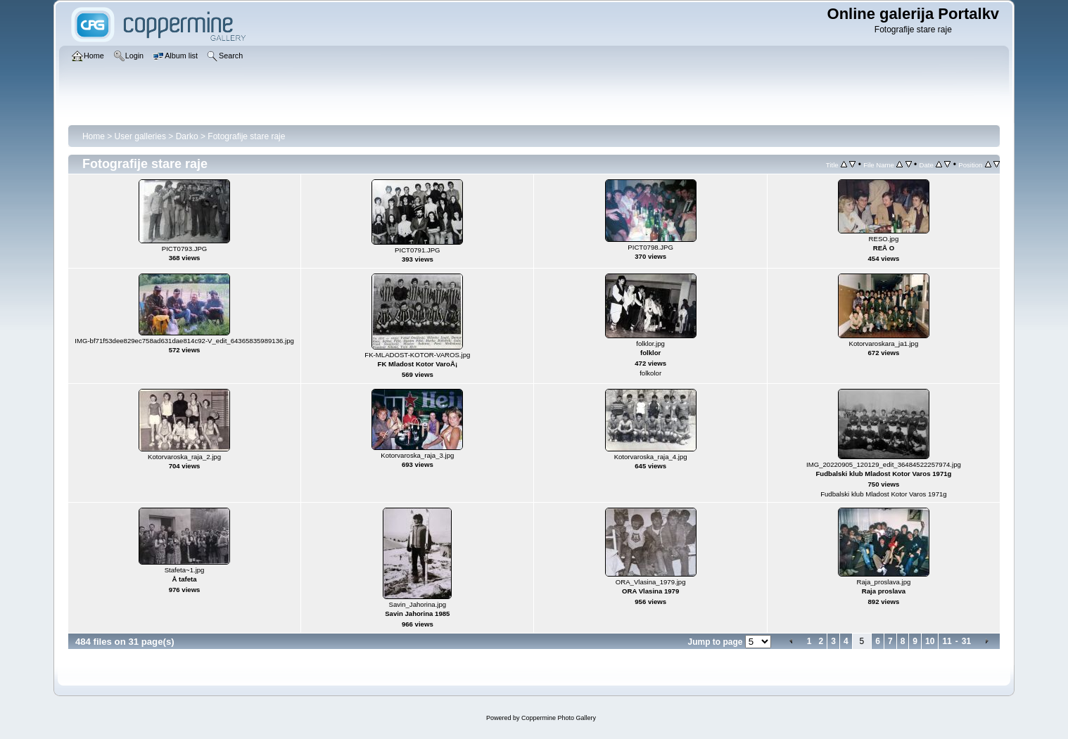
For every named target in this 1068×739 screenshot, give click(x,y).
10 (929, 641)
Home (93, 136)
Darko (187, 136)
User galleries (140, 136)
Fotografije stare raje (246, 136)
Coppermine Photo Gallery (558, 717)
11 (946, 641)
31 (966, 641)
